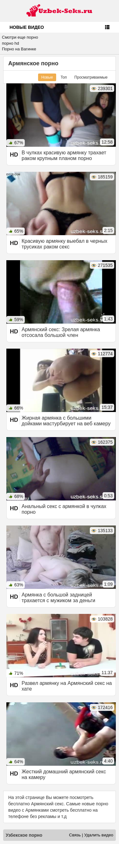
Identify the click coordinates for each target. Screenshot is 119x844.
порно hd (10, 43)
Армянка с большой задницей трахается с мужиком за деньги (58, 597)
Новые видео (27, 27)
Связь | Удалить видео (91, 835)
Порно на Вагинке (19, 49)
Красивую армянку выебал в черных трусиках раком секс (64, 243)
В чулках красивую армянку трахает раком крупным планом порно (64, 155)
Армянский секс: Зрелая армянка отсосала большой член (61, 332)
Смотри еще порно (20, 37)
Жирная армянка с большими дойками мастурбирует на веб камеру (66, 420)
